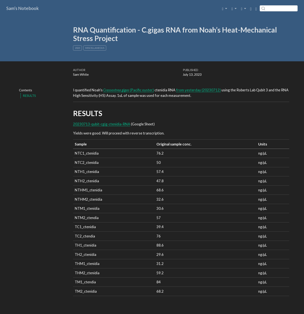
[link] (224, 8)
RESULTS (29, 95)
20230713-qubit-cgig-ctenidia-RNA (101, 124)
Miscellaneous (94, 48)
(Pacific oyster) (128, 90)
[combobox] (279, 8)
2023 (77, 48)
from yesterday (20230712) (198, 90)
